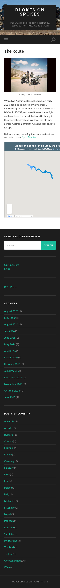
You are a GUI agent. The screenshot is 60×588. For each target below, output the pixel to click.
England (8, 447)
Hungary (9, 467)
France (8, 454)
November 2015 (13, 383)
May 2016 (10, 344)
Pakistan (9, 520)
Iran (6, 480)
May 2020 (10, 317)
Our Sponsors (11, 264)
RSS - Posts (10, 286)
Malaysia (9, 500)
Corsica (8, 441)
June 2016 (9, 337)
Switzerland (10, 540)
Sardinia (8, 534)
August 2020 (11, 311)
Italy (6, 494)
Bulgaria (8, 434)
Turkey (8, 553)
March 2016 (11, 357)
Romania (9, 527)
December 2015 (13, 377)
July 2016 (9, 330)
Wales (7, 567)
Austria (8, 427)
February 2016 (12, 364)
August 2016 (11, 324)
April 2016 (10, 350)
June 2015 (9, 397)
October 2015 (12, 390)
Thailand (9, 547)
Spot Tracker (29, 137)
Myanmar (9, 507)
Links (7, 268)
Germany (9, 461)
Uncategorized (12, 560)
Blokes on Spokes (30, 11)
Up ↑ (46, 581)
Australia (9, 421)
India (7, 474)
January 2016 (11, 370)
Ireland (8, 487)
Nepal (7, 514)
